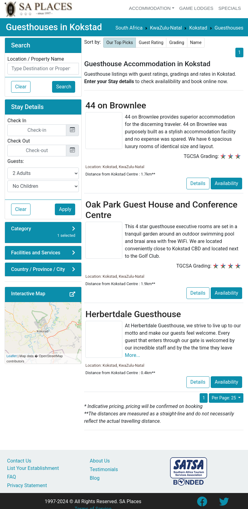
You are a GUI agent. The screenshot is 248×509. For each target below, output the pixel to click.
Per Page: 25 (224, 397)
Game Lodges (196, 8)
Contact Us (19, 461)
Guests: (15, 161)
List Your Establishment (33, 468)
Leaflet (11, 356)
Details (197, 183)
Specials (229, 8)
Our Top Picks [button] (119, 42)
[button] (72, 294)
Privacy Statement (27, 485)
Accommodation (150, 8)
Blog (95, 478)
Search (63, 87)
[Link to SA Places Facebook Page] (202, 504)
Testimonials (104, 469)
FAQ (11, 477)
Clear (20, 87)
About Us (100, 461)
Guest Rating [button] (151, 42)
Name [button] (195, 42)
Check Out (18, 141)
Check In (16, 120)
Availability (226, 183)
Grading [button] (176, 42)
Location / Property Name (35, 59)
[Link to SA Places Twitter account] (224, 504)
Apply (65, 209)
